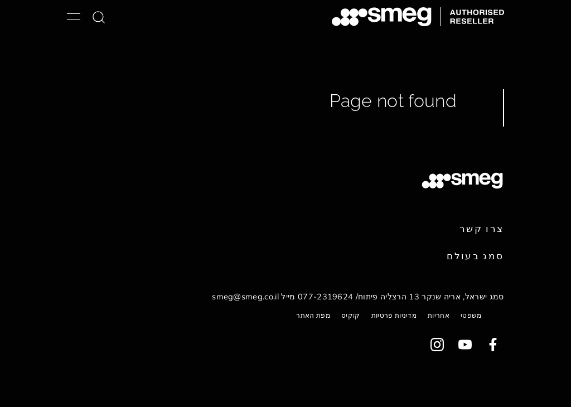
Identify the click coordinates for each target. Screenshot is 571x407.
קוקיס (350, 315)
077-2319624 (326, 297)
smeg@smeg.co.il (245, 297)
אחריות (438, 315)
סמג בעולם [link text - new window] (475, 255)
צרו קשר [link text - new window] (481, 228)
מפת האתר (313, 315)
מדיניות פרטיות (394, 315)
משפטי (471, 315)
